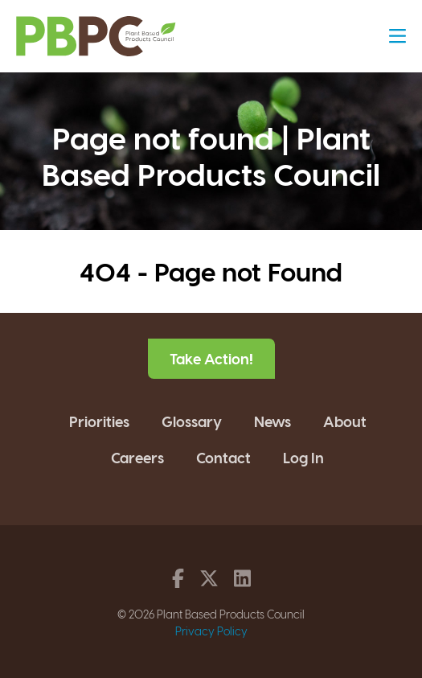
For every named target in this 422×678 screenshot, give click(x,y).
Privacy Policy (211, 631)
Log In (303, 457)
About (345, 421)
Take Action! (211, 358)
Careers (137, 457)
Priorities (99, 421)
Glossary (192, 421)
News (272, 421)
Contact (223, 457)
